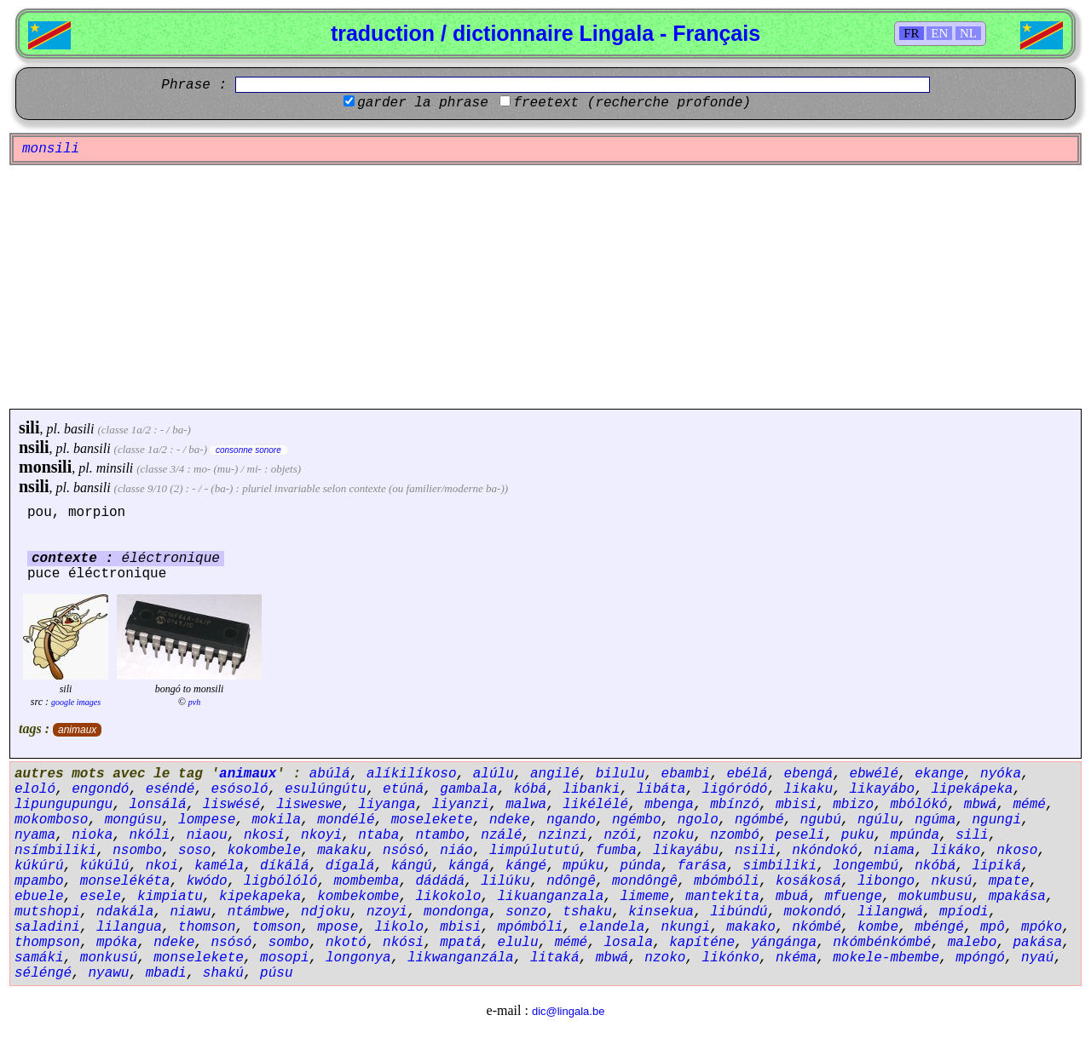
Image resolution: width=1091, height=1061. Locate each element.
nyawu (108, 973)
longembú (865, 866)
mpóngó (980, 958)
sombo (288, 942)
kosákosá (808, 881)
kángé (525, 866)
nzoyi (387, 912)
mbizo (853, 804)
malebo (972, 942)
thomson (206, 927)
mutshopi (47, 912)
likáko (955, 850)
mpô (992, 927)
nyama (34, 835)
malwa (525, 804)
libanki (591, 789)
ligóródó (735, 789)
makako (751, 927)
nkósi (403, 942)
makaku (342, 850)
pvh (194, 702)
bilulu (620, 774)
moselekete (432, 820)
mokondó (812, 912)
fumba (616, 850)
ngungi (996, 820)
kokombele (264, 850)
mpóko (1041, 927)
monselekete (198, 958)
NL (968, 33)
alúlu (493, 774)
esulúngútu (326, 789)
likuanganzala (551, 896)
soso (194, 850)
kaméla (219, 866)
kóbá (530, 789)
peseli (800, 835)
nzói (619, 835)
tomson (276, 927)
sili (29, 427)
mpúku (583, 866)
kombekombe (358, 896)
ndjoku (325, 912)
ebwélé (873, 774)
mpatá (460, 942)
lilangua (129, 927)
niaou (207, 835)
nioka (92, 835)
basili (79, 429)
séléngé (43, 973)
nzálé (501, 835)
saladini (47, 927)
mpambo (39, 881)
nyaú (1037, 958)
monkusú (108, 958)
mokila (276, 820)
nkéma (796, 958)
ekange (939, 774)
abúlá (329, 774)
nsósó (403, 850)
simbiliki (780, 866)
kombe (877, 927)
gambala (468, 789)
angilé (555, 774)
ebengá (809, 774)
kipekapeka (260, 896)
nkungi (686, 927)
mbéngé (939, 927)
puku (857, 835)
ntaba (378, 835)
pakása (1037, 942)
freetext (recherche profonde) (631, 103)
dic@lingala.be (568, 1011)
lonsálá (157, 804)
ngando (571, 820)
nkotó (346, 942)
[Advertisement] (545, 287)
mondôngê (645, 881)
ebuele (39, 896)
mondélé (345, 820)
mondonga (456, 912)
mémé (1029, 804)
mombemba (366, 881)
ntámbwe (256, 912)
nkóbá (935, 866)
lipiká (996, 866)
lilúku (505, 881)
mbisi (796, 804)
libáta (661, 789)
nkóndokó (824, 850)
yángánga (784, 942)
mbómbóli (726, 881)
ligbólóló (280, 881)
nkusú (951, 881)
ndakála (124, 912)
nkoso (1016, 850)
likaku (809, 789)
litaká (555, 958)
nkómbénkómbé (882, 942)
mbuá (792, 896)
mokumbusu (935, 896)
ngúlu (877, 820)
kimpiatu (170, 896)
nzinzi (563, 835)
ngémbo (636, 820)
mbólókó (918, 804)
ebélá (746, 774)
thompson (47, 942)
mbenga (669, 804)
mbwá (980, 804)
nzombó (734, 835)
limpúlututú (534, 850)
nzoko (664, 958)
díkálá (284, 866)
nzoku (673, 835)
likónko (730, 958)
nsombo (137, 850)
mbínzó (734, 804)
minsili (115, 468)
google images (76, 702)
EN (939, 33)
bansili (92, 448)
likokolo (448, 896)
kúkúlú (105, 866)
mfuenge (853, 896)
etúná (403, 789)
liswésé (231, 804)
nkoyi (321, 835)
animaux (77, 730)
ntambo (440, 835)
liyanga (386, 804)
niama (894, 850)
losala (628, 942)
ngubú (820, 820)
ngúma (935, 820)
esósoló (239, 789)
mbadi (166, 973)
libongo (886, 881)
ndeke (509, 820)
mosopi (284, 958)
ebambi (686, 774)
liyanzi (460, 804)
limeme (645, 896)
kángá (468, 866)
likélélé (595, 804)
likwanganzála (460, 958)
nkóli (149, 835)
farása (702, 866)
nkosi (264, 835)
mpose (337, 927)
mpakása (1017, 896)
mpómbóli (530, 927)
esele (100, 896)
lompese (206, 820)
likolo (399, 927)
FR (911, 33)
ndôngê (571, 881)
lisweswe (309, 804)
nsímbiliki (55, 850)
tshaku (587, 912)
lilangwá (890, 912)
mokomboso (51, 820)
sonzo (525, 912)
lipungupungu (63, 804)
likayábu (686, 850)
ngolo (698, 820)
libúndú (738, 912)
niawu (190, 912)
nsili (34, 447)
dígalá (350, 866)
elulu (518, 942)
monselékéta (125, 881)
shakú (223, 973)
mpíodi (964, 912)
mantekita (722, 896)
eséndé (170, 789)
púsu (276, 973)
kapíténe (702, 942)
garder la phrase (422, 103)
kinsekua (661, 912)
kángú (411, 866)
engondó (100, 789)
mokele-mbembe (886, 958)
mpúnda (914, 835)
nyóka (1000, 774)
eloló (34, 789)
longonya (358, 958)
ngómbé (759, 820)
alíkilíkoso (412, 774)
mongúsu (133, 820)
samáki (39, 958)
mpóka (116, 942)
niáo (456, 850)
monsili (45, 466)
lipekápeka (972, 789)
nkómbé (816, 927)
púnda (641, 866)
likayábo (882, 789)
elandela (612, 927)
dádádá (440, 881)
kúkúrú (39, 866)
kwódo (207, 881)
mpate (1009, 881)
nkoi (162, 866)
